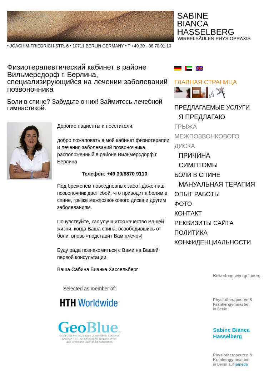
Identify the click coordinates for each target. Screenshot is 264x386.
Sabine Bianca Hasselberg (231, 333)
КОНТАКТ (188, 213)
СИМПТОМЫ (198, 165)
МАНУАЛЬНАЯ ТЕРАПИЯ (217, 184)
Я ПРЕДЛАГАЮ (202, 117)
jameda (241, 364)
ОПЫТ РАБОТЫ (197, 194)
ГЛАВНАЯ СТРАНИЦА (205, 82)
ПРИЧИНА (194, 155)
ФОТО (183, 203)
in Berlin (232, 304)
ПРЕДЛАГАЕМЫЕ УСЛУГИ (212, 107)
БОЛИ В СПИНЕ (197, 175)
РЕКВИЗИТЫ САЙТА (203, 223)
